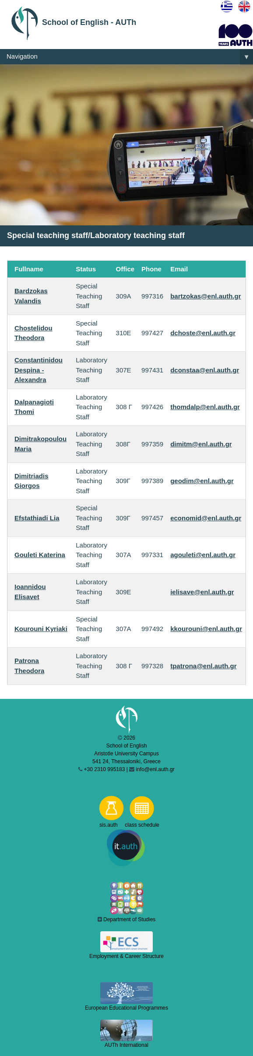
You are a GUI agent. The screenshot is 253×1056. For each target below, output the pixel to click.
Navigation (130, 57)
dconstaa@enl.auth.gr (204, 370)
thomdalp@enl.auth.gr (205, 406)
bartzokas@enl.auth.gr (205, 296)
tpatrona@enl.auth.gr (203, 666)
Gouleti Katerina (39, 554)
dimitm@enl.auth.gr (201, 444)
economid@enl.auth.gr (205, 518)
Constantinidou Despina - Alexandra (38, 369)
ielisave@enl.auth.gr (202, 592)
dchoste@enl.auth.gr (202, 333)
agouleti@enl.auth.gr (202, 554)
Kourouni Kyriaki (40, 628)
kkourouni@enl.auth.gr (206, 628)
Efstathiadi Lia (37, 518)
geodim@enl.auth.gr (202, 480)
